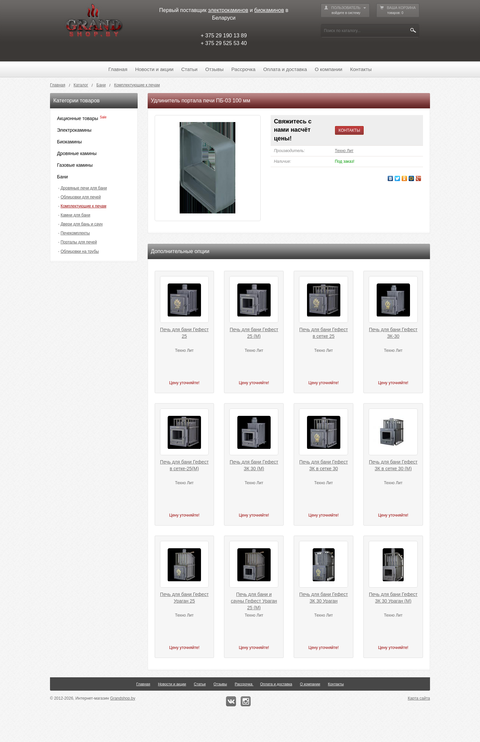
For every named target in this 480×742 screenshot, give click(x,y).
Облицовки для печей (81, 197)
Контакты (361, 69)
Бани (62, 176)
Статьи (189, 69)
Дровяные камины (77, 153)
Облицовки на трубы (80, 251)
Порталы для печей (79, 242)
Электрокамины (74, 130)
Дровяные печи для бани (84, 188)
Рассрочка (243, 69)
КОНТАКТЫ (349, 130)
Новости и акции (154, 69)
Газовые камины (75, 165)
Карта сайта (419, 698)
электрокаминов (228, 10)
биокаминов (269, 10)
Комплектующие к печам (83, 206)
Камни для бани (75, 215)
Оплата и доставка (285, 69)
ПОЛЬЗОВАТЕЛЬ (345, 10)
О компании (328, 69)
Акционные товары (77, 118)
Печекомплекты (75, 233)
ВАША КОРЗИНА (398, 10)
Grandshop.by (122, 698)
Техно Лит (344, 150)
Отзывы (214, 69)
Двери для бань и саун (82, 224)
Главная (117, 69)
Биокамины (69, 141)
